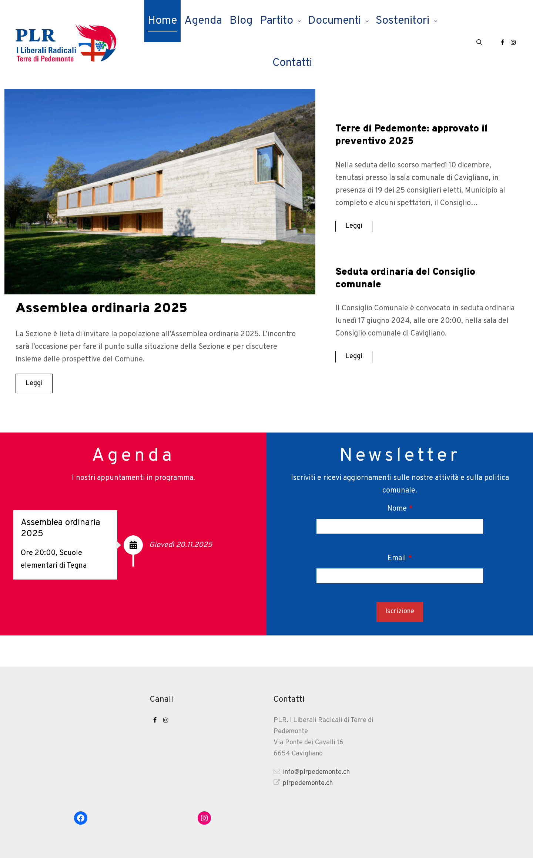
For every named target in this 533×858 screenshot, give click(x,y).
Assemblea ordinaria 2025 (109, 308)
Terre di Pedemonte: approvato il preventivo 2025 (415, 135)
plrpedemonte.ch (303, 783)
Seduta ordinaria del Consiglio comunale (409, 278)
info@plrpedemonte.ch (312, 772)
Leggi (34, 383)
